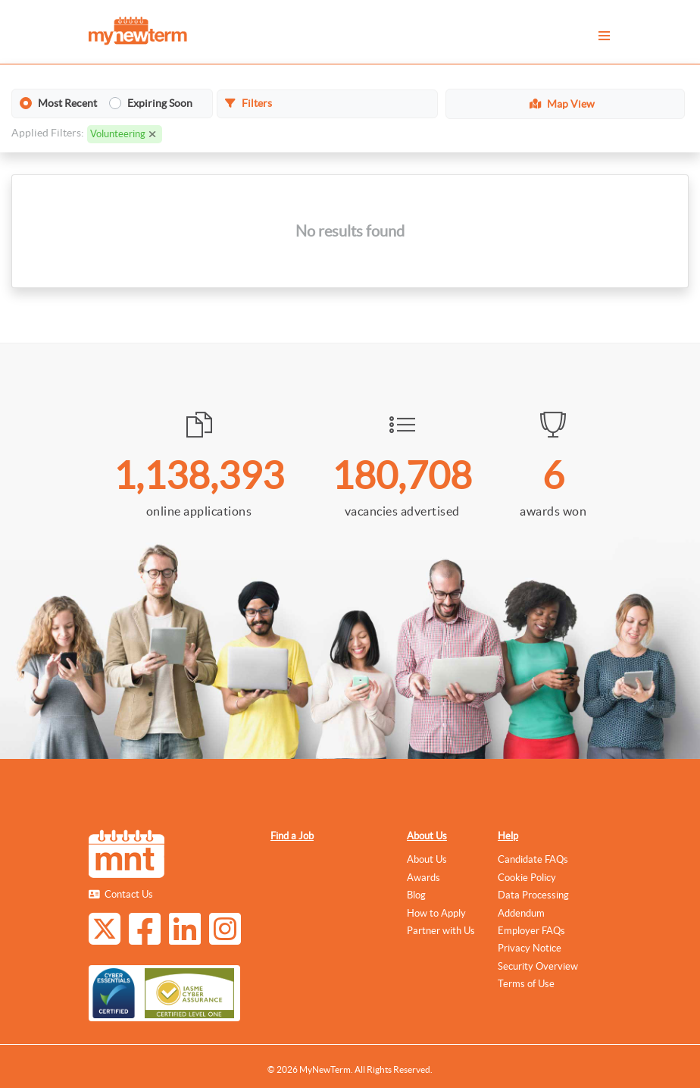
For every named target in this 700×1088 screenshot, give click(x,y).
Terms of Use (526, 983)
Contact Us (129, 894)
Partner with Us (441, 930)
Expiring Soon (159, 105)
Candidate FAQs (533, 859)
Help (508, 836)
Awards (423, 877)
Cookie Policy (527, 877)
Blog (416, 895)
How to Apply (436, 913)
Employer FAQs (531, 930)
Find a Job (292, 836)
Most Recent (67, 105)
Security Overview (538, 966)
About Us (427, 836)
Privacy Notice (529, 948)
